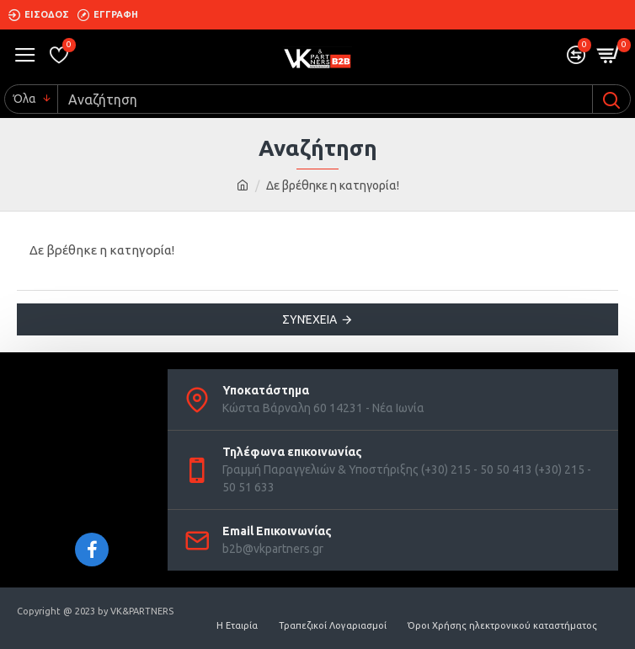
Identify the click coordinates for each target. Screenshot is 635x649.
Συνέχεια (309, 319)
